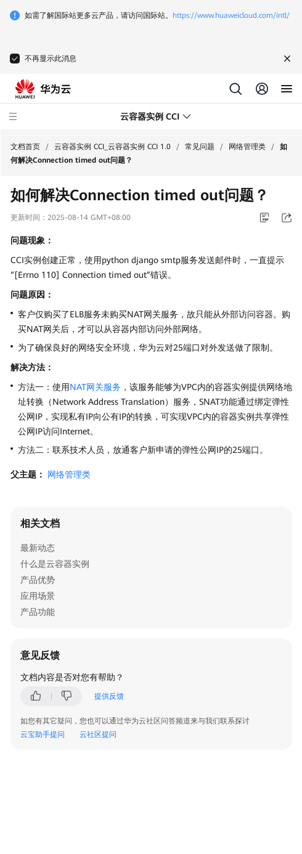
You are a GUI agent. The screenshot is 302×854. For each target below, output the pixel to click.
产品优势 (37, 580)
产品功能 (37, 612)
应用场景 (37, 596)
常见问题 (199, 146)
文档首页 (25, 146)
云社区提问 (98, 734)
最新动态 (37, 548)
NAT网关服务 (95, 387)
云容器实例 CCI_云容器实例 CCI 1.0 (112, 146)
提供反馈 (109, 696)
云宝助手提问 (42, 734)
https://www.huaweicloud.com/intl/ (231, 15)
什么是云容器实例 (54, 564)
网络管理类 (247, 146)
